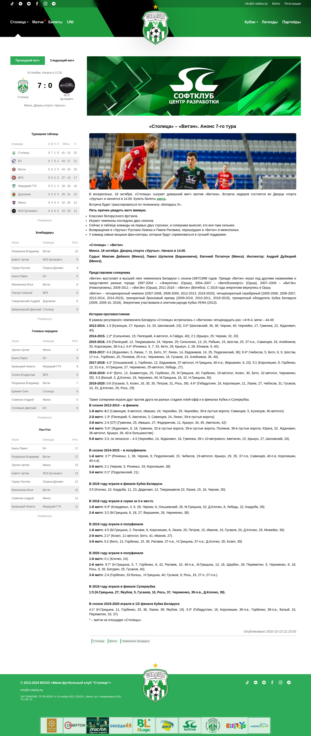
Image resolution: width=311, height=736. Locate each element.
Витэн (113, 641)
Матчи (38, 22)
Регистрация (292, 3)
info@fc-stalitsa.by (256, 3)
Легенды (270, 22)
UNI (70, 22)
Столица (18, 22)
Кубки (250, 22)
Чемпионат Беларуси (135, 641)
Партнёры (291, 22)
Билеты (55, 22)
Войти (276, 3)
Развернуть (45, 220)
